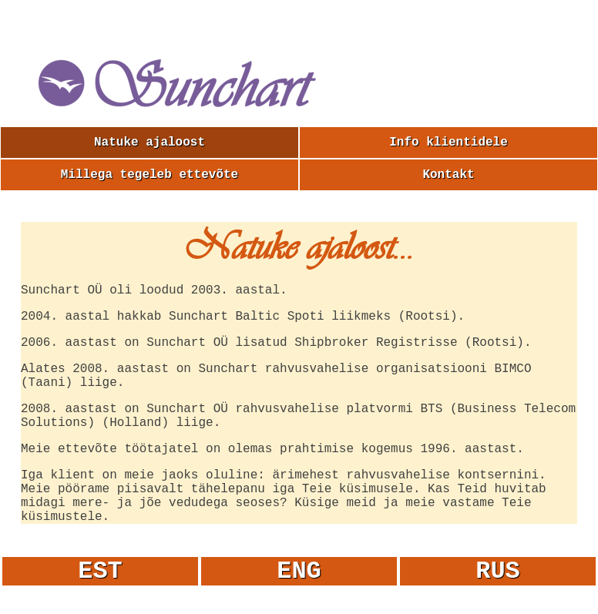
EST (100, 571)
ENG (299, 571)
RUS (497, 571)
